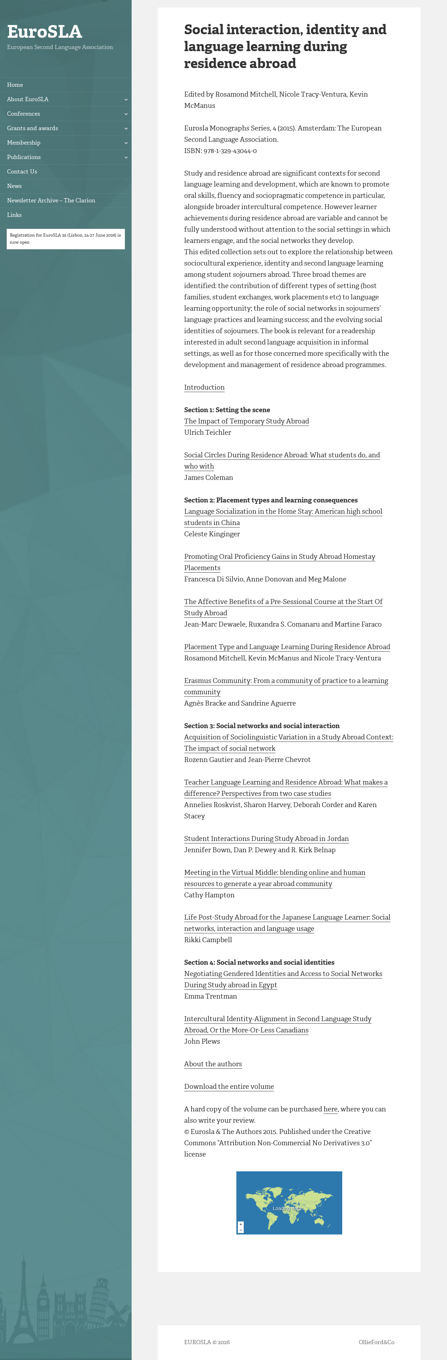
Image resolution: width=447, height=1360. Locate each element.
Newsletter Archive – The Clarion (51, 200)
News (14, 186)
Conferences (23, 113)
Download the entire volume (229, 1086)
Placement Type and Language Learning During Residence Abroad (287, 646)
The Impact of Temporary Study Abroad (246, 421)
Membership (24, 142)
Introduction (204, 387)
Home (15, 85)
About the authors (213, 1064)
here (331, 1109)
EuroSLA (44, 31)
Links (14, 215)
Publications (24, 157)
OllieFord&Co (376, 1342)
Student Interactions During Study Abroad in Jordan (266, 838)
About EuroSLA (27, 99)
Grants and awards (32, 128)
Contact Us (22, 171)
